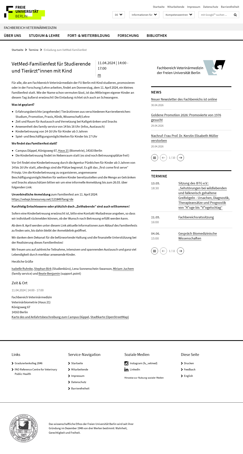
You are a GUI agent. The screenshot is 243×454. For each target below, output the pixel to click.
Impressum (193, 7)
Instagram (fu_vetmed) (143, 363)
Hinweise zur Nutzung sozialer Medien (144, 377)
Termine (33, 50)
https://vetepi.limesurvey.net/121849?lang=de (42, 199)
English (188, 376)
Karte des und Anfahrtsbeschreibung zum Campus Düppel (50, 317)
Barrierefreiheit (230, 7)
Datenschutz (210, 7)
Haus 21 (63, 150)
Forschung (128, 35)
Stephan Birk (42, 268)
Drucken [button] (189, 363)
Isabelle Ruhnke (22, 268)
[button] (118, 14)
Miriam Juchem (123, 268)
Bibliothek (157, 35)
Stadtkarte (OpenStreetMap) (109, 317)
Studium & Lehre (44, 35)
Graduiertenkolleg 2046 (28, 363)
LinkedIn (135, 369)
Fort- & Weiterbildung (89, 35)
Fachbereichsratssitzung (196, 217)
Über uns (12, 35)
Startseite (158, 7)
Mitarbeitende (175, 7)
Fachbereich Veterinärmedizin (30, 27)
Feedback (189, 369)
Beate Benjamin (49, 273)
